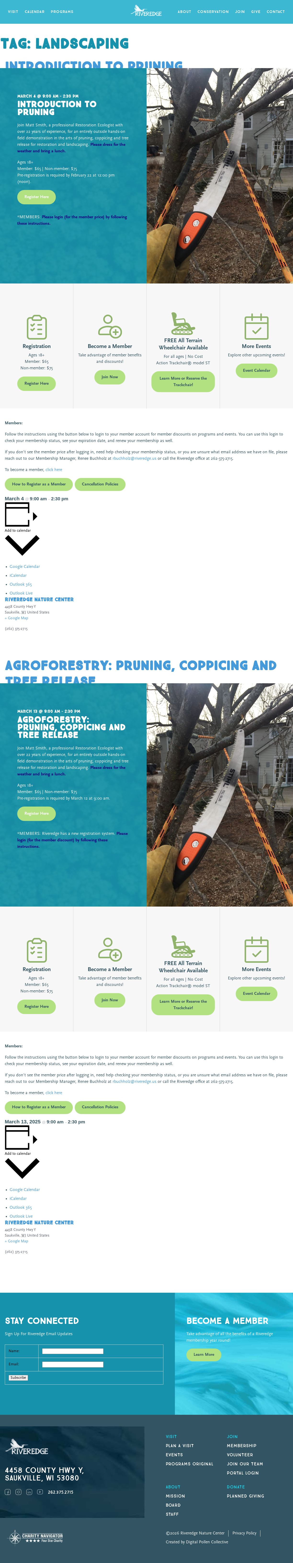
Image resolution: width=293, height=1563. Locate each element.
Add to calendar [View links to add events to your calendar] (18, 531)
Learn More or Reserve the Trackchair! (183, 381)
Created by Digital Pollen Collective (197, 1542)
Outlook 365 (21, 584)
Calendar (35, 11)
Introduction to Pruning (94, 67)
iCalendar (18, 575)
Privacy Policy (244, 1533)
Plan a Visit (180, 1446)
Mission (175, 1496)
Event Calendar (256, 370)
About (184, 11)
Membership (242, 1446)
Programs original (189, 1464)
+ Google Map (17, 618)
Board (173, 1505)
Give (255, 11)
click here (53, 470)
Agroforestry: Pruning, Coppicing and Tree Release (141, 674)
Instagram (18, 1492)
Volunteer (240, 1455)
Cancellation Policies (100, 484)
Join (240, 11)
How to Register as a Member (39, 484)
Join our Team (245, 1464)
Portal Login (243, 1473)
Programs (62, 11)
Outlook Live (21, 593)
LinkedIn (29, 1492)
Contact (276, 11)
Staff (172, 1514)
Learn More (204, 1354)
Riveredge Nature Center (39, 599)
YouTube (40, 1492)
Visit (13, 11)
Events (174, 1455)
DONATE (236, 1487)
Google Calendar (25, 567)
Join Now (110, 377)
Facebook (8, 1492)
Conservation (213, 11)
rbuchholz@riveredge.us (134, 458)
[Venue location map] (219, 627)
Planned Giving (245, 1496)
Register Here (36, 197)
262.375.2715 (60, 1492)
